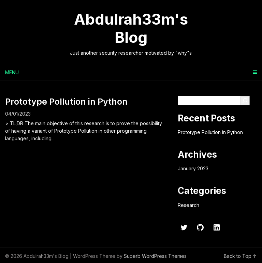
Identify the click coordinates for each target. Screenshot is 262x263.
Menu (12, 72)
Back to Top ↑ (240, 256)
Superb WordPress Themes (155, 256)
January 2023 (193, 168)
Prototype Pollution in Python (66, 101)
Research (188, 205)
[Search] (245, 100)
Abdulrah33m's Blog (131, 28)
